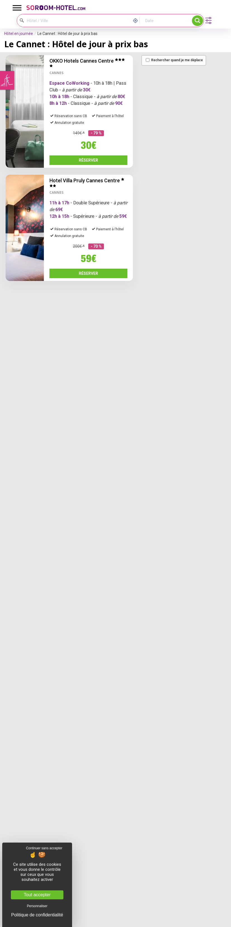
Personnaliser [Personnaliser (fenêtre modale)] (37, 906)
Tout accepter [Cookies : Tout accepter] (37, 894)
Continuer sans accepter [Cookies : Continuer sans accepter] (44, 848)
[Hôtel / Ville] (45, 20)
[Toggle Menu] (17, 7)
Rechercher (197, 20)
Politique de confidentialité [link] (37, 915)
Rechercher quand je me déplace (174, 60)
